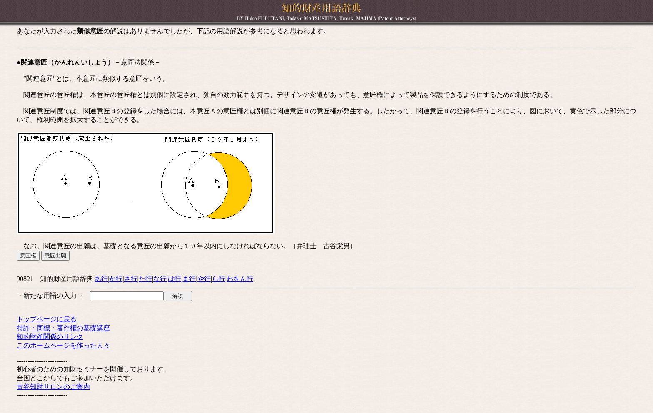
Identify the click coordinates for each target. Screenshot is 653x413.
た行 (145, 278)
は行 (174, 278)
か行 (115, 278)
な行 (160, 278)
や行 (204, 278)
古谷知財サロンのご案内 (53, 386)
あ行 (101, 278)
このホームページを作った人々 (63, 345)
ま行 (189, 278)
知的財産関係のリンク (50, 336)
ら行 (218, 278)
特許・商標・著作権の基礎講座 (63, 327)
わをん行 (240, 278)
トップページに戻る (47, 319)
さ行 (130, 278)
